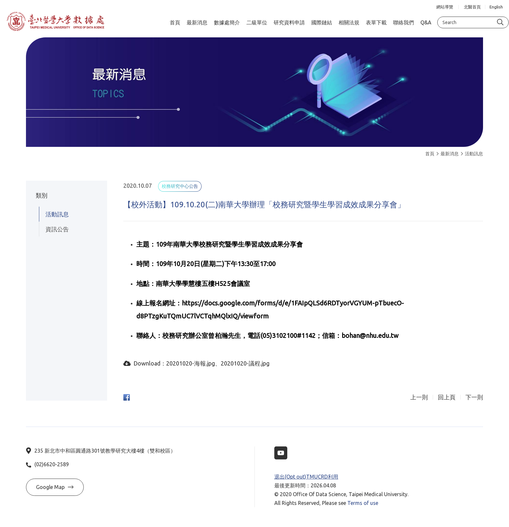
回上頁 (446, 397)
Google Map (55, 487)
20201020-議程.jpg (245, 363)
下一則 (474, 397)
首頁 (429, 153)
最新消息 (448, 153)
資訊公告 (57, 229)
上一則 (419, 397)
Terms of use (362, 503)
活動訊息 (472, 153)
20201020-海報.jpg (190, 363)
